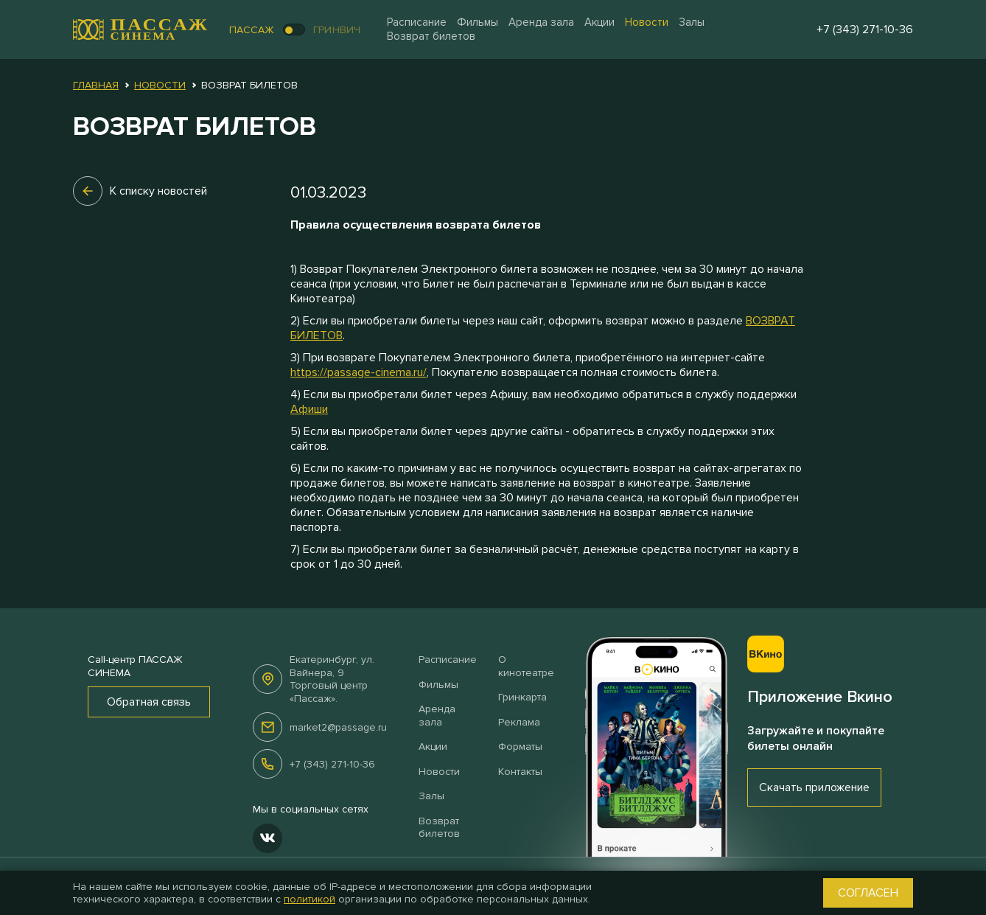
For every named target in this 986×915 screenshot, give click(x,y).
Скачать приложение (814, 787)
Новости (646, 22)
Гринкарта (522, 697)
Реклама (519, 722)
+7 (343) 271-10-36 (332, 764)
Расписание (417, 22)
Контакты (520, 771)
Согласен (868, 893)
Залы (691, 22)
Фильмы (477, 22)
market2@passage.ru (338, 727)
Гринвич (337, 30)
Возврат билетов (431, 36)
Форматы (520, 746)
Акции (599, 22)
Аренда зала (541, 22)
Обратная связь (149, 702)
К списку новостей (140, 191)
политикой (309, 899)
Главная (96, 85)
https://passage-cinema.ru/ (358, 372)
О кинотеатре (526, 666)
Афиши (309, 409)
